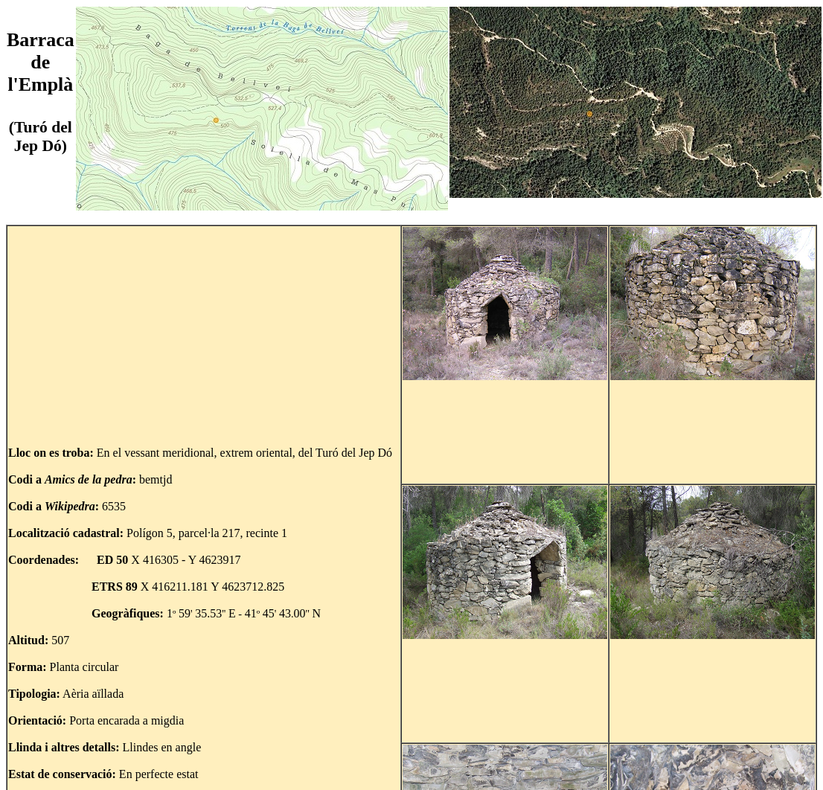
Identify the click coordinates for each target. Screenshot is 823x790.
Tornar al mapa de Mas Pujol (734, 769)
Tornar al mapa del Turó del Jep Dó (107, 769)
